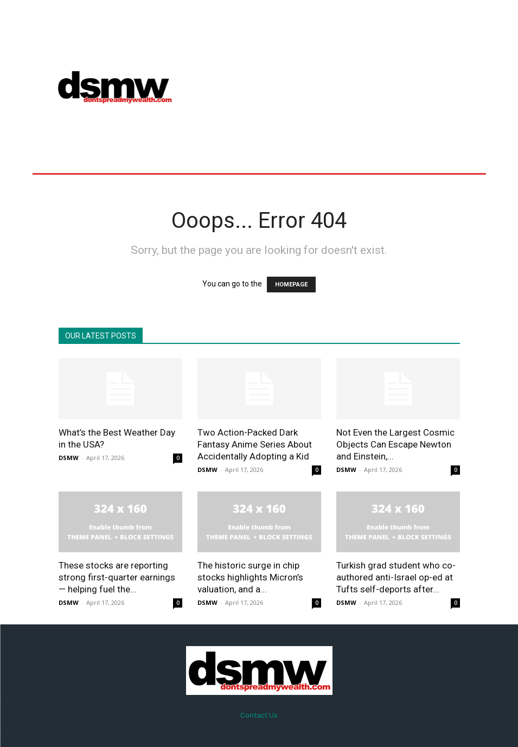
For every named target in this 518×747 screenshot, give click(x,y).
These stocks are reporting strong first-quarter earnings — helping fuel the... (117, 577)
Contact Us (259, 715)
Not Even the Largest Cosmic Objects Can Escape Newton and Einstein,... (395, 444)
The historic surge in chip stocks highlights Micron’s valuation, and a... (250, 577)
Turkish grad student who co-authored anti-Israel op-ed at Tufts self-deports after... (396, 577)
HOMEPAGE (291, 284)
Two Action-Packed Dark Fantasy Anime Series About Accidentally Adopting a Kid (254, 444)
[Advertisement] (350, 86)
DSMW (69, 458)
